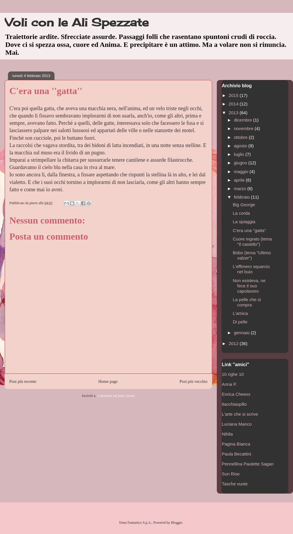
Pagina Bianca (236, 443)
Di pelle (240, 321)
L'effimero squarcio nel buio (251, 269)
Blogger (176, 523)
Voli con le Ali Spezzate (77, 22)
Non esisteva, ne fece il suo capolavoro (249, 286)
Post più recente (22, 381)
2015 (234, 95)
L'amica (240, 313)
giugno (241, 162)
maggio (241, 171)
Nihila (227, 433)
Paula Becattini (236, 453)
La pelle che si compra (247, 302)
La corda (241, 213)
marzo (240, 188)
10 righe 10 (233, 374)
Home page (107, 381)
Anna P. (229, 384)
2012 (234, 343)
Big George (244, 204)
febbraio (242, 197)
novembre (244, 128)
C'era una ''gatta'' (249, 230)
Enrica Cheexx (236, 394)
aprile (240, 180)
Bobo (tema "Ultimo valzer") (252, 255)
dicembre (243, 119)
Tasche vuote (235, 483)
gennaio (242, 332)
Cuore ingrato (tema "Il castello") (252, 241)
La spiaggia (244, 221)
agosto (241, 145)
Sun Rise (231, 473)
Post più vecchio (193, 381)
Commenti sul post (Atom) (116, 396)
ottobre (241, 137)
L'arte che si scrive (240, 414)
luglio (239, 154)
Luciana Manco (237, 424)
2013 (234, 112)
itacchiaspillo (234, 404)
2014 (234, 103)
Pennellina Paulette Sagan (248, 463)
